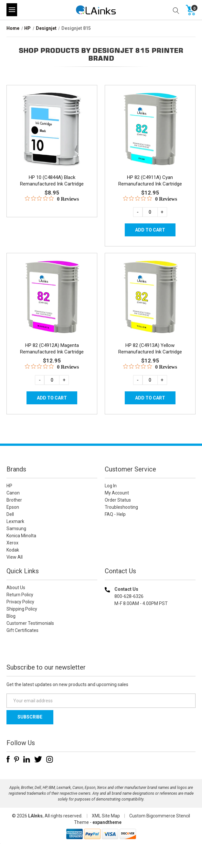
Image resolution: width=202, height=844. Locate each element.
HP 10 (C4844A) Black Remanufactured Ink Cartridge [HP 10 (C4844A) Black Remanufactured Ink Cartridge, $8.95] (52, 180)
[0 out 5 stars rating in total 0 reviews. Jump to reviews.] (52, 199)
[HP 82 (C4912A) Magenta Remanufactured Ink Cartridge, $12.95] (52, 296)
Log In (111, 485)
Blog (11, 616)
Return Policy (19, 594)
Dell (10, 514)
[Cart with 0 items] (191, 10)
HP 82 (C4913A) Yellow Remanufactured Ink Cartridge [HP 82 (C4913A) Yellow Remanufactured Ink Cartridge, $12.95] (150, 348)
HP (9, 485)
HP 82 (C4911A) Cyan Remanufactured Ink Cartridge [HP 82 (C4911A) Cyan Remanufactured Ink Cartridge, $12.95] (150, 180)
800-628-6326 (129, 596)
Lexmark (15, 521)
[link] (150, 645)
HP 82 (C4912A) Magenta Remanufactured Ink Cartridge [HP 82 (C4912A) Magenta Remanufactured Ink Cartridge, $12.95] (52, 348)
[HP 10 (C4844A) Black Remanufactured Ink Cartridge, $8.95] (52, 128)
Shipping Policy (21, 609)
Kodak (12, 550)
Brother (14, 500)
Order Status (118, 500)
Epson (12, 507)
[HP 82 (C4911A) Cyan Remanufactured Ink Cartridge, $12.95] (150, 128)
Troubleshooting (121, 507)
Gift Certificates (22, 630)
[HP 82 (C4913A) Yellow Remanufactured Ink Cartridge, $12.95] (150, 296)
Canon (13, 492)
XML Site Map (106, 815)
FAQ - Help (115, 514)
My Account (117, 492)
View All (14, 557)
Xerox (12, 542)
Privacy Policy (20, 601)
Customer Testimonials (30, 623)
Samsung (16, 528)
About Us (15, 587)
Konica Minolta (21, 535)
